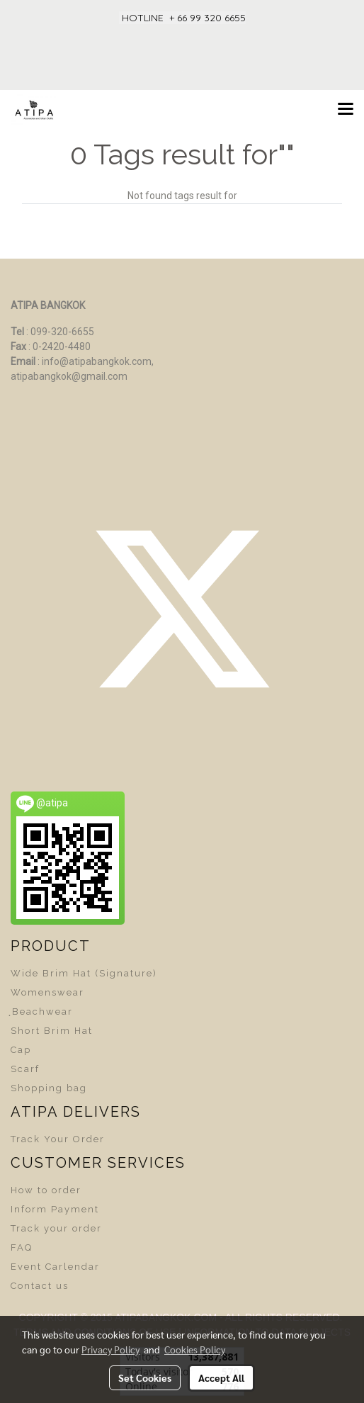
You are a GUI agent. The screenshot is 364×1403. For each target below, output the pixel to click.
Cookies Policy (194, 1349)
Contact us (40, 1285)
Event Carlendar (55, 1266)
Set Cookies (144, 1377)
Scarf (25, 1069)
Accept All (221, 1377)
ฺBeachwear (42, 1011)
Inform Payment (55, 1209)
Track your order (56, 1228)
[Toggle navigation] (345, 109)
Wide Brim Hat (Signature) (84, 973)
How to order (46, 1190)
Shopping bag (49, 1088)
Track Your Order (58, 1139)
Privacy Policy (110, 1349)
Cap (21, 1049)
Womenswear (47, 992)
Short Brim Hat (52, 1030)
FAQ (22, 1247)
